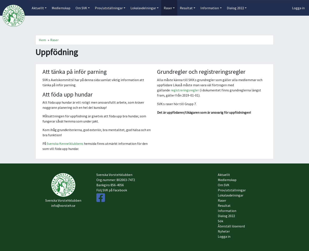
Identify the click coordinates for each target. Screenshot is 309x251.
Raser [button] (168, 8)
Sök (220, 221)
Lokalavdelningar (230, 195)
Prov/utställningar (232, 190)
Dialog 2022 (226, 216)
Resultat (224, 205)
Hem (42, 40)
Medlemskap (61, 8)
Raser (54, 40)
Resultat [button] (186, 8)
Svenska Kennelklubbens (65, 143)
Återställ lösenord (231, 226)
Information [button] (209, 8)
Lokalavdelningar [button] (143, 8)
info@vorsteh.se (63, 205)
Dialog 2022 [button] (235, 8)
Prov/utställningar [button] (109, 8)
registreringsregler (185, 90)
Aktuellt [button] (38, 8)
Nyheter (224, 231)
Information (227, 211)
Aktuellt (224, 174)
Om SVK (223, 185)
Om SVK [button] (81, 8)
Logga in (298, 8)
